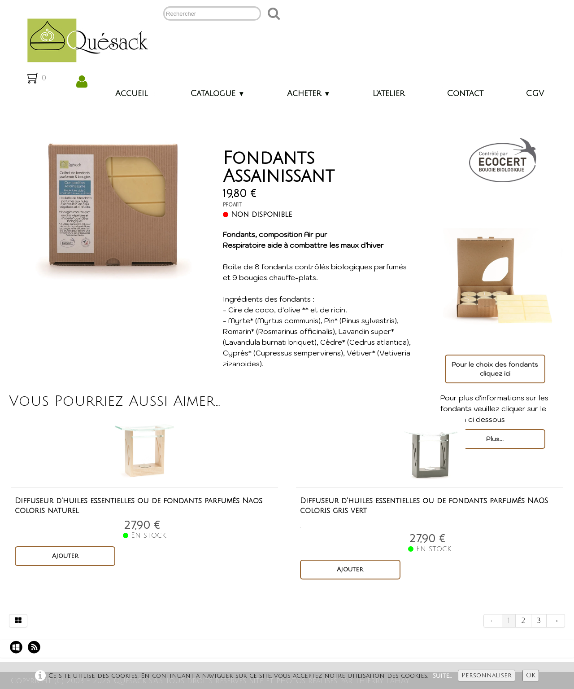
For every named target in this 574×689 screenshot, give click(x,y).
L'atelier (388, 93)
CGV (535, 93)
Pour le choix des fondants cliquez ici (495, 368)
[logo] (84, 39)
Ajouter (65, 556)
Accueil (131, 93)
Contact (465, 93)
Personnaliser (486, 675)
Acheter (308, 93)
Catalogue (217, 93)
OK (530, 675)
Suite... (442, 675)
